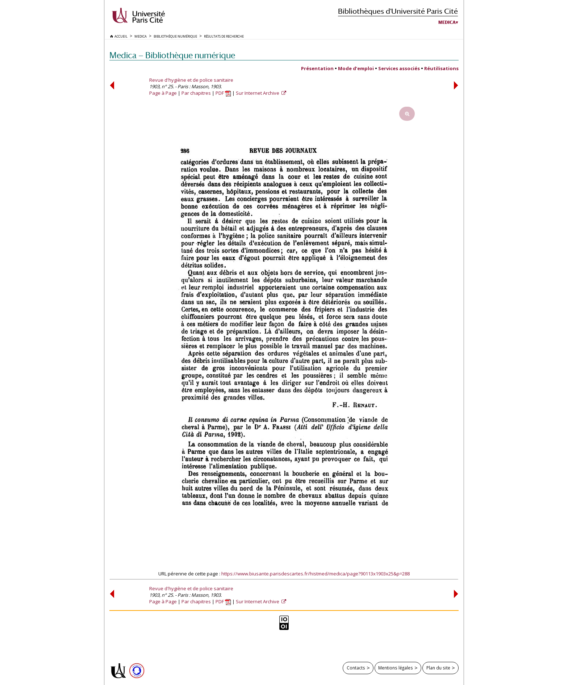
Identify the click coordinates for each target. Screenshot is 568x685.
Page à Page (163, 93)
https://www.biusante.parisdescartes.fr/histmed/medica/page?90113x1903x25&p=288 (315, 573)
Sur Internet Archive (258, 93)
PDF (223, 93)
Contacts (356, 668)
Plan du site (438, 668)
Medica (447, 22)
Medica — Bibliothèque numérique (172, 55)
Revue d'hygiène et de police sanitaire (191, 80)
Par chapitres (196, 93)
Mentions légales (395, 668)
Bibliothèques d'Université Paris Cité (398, 11)
